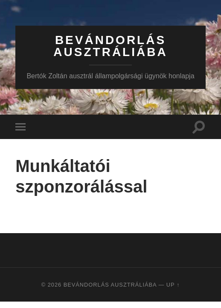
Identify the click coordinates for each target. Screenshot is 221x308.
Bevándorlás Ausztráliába (110, 46)
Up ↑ (173, 284)
